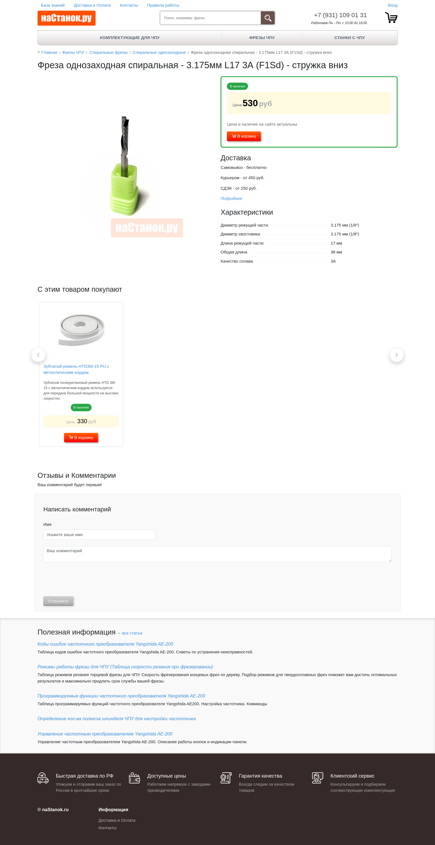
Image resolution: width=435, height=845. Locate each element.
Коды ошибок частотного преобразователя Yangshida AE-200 (105, 643)
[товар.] (391, 17)
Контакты (129, 5)
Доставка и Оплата (92, 5)
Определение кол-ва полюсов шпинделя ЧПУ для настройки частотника (116, 718)
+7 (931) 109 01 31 (340, 15)
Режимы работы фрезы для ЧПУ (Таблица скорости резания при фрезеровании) (125, 666)
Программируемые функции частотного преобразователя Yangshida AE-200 (121, 695)
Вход (393, 5)
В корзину (244, 136)
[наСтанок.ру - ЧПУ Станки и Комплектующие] (66, 18)
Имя (47, 524)
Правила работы (163, 5)
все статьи (132, 633)
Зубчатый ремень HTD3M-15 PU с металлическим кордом (76, 369)
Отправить (58, 600)
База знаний (53, 5)
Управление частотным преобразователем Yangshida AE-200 (104, 733)
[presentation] (38, 355)
